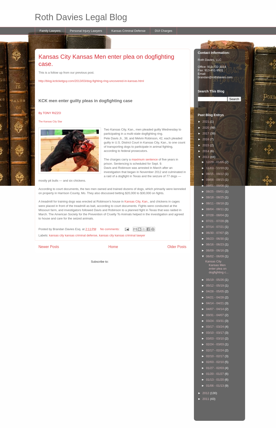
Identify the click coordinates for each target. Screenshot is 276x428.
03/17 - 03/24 (215, 326)
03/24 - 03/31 (215, 321)
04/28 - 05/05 (215, 291)
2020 (206, 127)
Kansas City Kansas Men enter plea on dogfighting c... (217, 267)
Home (113, 247)
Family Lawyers (50, 31)
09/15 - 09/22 (215, 174)
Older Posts (176, 247)
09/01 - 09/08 (215, 185)
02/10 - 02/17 (215, 356)
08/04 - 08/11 (215, 209)
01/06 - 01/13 (215, 385)
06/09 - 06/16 (215, 250)
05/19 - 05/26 (215, 279)
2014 (206, 151)
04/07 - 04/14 (215, 309)
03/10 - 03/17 (215, 332)
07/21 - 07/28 (215, 221)
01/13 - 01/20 (215, 379)
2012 (206, 393)
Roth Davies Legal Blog (81, 17)
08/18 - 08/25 (215, 197)
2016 (206, 139)
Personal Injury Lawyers (86, 31)
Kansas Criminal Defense (128, 31)
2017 (206, 133)
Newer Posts (49, 247)
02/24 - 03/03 (215, 344)
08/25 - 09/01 (215, 191)
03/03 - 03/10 (215, 338)
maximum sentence (145, 159)
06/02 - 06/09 (215, 256)
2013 (206, 157)
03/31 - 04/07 (215, 315)
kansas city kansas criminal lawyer (122, 235)
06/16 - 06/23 (215, 244)
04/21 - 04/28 (215, 297)
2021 (206, 121)
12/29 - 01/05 (215, 162)
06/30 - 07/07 (215, 233)
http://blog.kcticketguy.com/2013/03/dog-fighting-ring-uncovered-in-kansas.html (91, 81)
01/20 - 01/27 (215, 374)
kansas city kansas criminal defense (73, 235)
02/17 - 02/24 (215, 350)
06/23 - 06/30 (215, 238)
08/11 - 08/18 (215, 203)
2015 (206, 145)
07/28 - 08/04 (215, 215)
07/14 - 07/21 (215, 227)
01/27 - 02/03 (215, 368)
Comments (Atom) (122, 261)
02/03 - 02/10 (215, 362)
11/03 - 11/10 (215, 168)
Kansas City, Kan (135, 201)
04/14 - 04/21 (215, 303)
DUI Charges (163, 31)
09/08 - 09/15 (215, 179)
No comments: (110, 229)
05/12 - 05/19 (215, 285)
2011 (206, 399)
